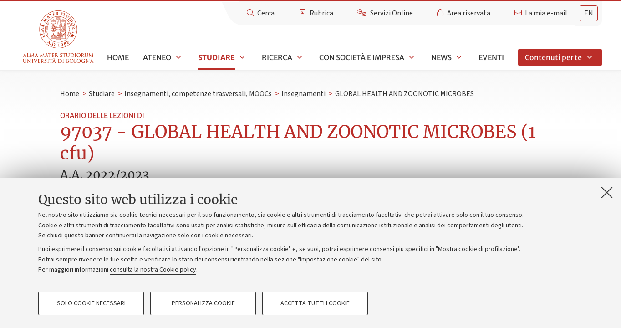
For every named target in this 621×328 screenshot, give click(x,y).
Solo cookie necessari (91, 303)
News (441, 57)
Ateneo (157, 57)
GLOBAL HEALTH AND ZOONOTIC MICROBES (404, 94)
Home (118, 57)
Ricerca (277, 57)
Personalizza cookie (203, 303)
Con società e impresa (361, 57)
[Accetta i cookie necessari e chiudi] (607, 192)
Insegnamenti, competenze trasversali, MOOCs (198, 94)
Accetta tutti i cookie (315, 303)
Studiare (216, 57)
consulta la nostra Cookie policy (153, 269)
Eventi (491, 57)
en (588, 13)
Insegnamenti (303, 94)
